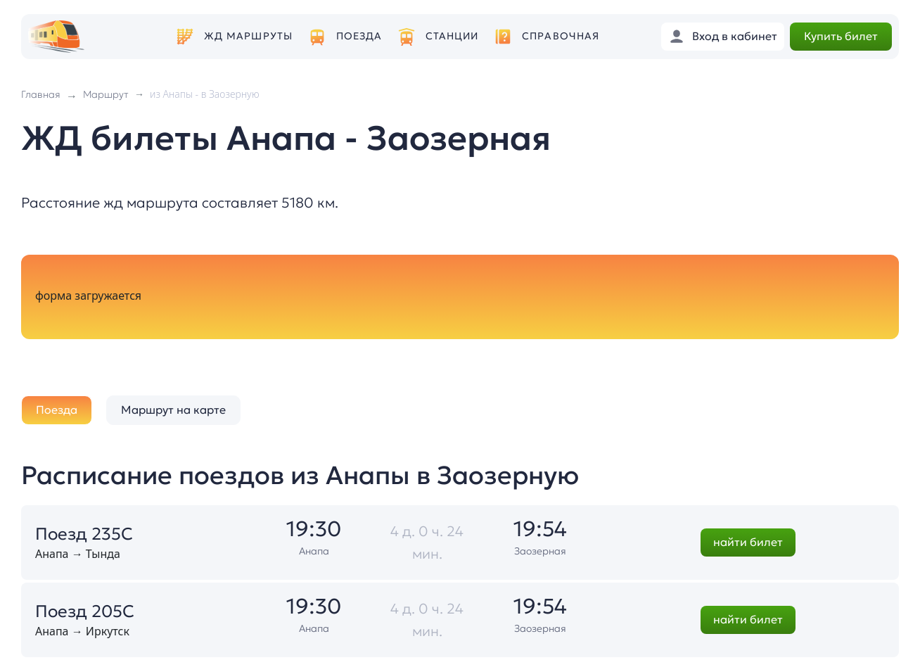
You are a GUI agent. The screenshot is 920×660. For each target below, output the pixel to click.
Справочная (560, 36)
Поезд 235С (84, 534)
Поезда (359, 36)
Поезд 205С (84, 611)
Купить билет (841, 36)
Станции (452, 36)
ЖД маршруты (248, 36)
